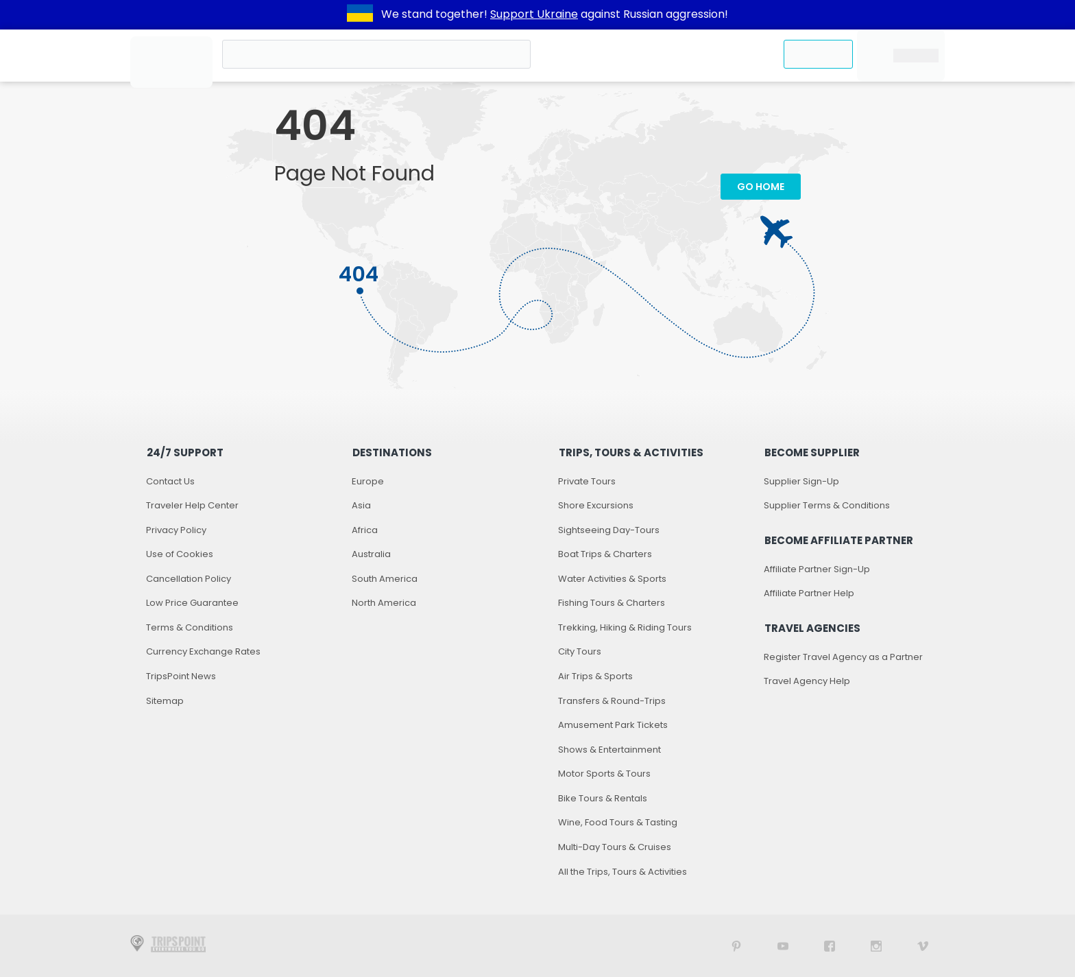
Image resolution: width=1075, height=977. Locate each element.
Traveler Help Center (192, 505)
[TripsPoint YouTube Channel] (783, 945)
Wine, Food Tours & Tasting (617, 822)
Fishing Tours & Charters (611, 602)
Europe (368, 481)
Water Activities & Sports (612, 578)
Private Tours (587, 481)
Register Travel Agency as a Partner (843, 656)
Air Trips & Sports (595, 676)
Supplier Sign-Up (801, 481)
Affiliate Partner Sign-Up (817, 569)
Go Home (760, 186)
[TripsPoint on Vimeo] (923, 945)
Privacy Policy (176, 530)
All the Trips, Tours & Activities (622, 871)
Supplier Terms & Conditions (827, 505)
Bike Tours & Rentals (602, 798)
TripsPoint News (181, 676)
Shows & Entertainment (609, 749)
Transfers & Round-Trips (612, 700)
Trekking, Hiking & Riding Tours (625, 627)
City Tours (579, 651)
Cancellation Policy (188, 578)
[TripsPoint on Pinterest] (736, 945)
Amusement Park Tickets (613, 724)
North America (384, 602)
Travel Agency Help (807, 680)
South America (385, 578)
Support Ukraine (534, 14)
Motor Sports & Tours (604, 773)
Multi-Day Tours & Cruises (614, 847)
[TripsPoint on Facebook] (829, 945)
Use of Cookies (179, 554)
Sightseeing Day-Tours (609, 530)
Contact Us (170, 481)
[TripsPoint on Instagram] (876, 945)
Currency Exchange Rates (203, 651)
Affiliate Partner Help (809, 593)
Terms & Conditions (189, 627)
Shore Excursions (595, 505)
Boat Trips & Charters (605, 554)
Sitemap (165, 700)
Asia (361, 505)
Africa (365, 530)
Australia (371, 554)
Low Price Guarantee (192, 602)
